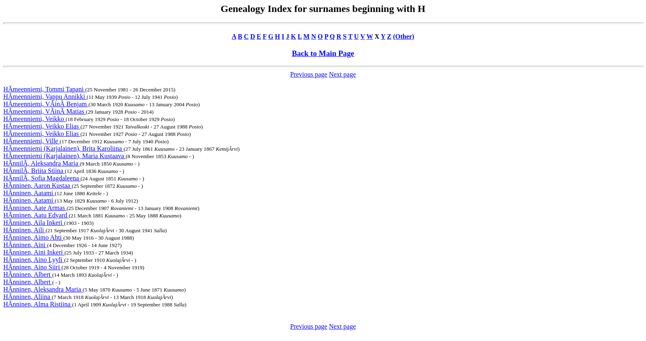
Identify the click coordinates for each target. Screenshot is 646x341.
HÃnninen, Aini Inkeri (33, 252)
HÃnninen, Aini (25, 244)
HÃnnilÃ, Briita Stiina (34, 170)
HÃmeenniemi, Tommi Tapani (44, 89)
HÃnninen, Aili (24, 230)
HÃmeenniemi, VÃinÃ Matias (44, 111)
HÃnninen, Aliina (27, 296)
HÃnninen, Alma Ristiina (37, 304)
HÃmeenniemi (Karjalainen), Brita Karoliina (63, 148)
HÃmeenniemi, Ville (31, 141)
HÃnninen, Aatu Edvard (36, 215)
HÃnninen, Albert (27, 274)
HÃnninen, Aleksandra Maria (43, 289)
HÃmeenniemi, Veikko (34, 118)
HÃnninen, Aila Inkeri (33, 222)
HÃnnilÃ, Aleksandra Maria (41, 163)
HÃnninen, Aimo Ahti (33, 237)
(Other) (403, 36)
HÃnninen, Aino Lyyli (33, 259)
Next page (342, 74)
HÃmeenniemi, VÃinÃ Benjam (46, 103)
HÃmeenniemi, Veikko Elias (41, 126)
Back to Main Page (323, 53)
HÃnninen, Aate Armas (35, 207)
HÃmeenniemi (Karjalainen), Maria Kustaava (64, 155)
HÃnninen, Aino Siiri (32, 267)
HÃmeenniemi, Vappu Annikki (45, 96)
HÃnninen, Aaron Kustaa (37, 185)
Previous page (308, 74)
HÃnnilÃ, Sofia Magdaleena (42, 178)
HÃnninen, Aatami (29, 192)
